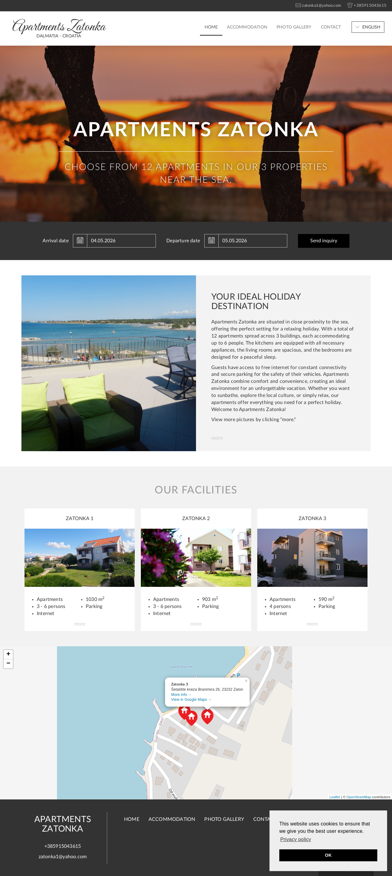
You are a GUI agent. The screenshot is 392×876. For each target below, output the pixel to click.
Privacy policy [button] (295, 839)
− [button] (8, 663)
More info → (181, 695)
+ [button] (8, 654)
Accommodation (247, 27)
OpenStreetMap (359, 797)
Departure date (183, 240)
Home (211, 27)
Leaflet (335, 797)
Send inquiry (323, 240)
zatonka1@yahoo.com (63, 856)
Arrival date (55, 240)
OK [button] (328, 855)
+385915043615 (62, 846)
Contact (331, 27)
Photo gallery (294, 27)
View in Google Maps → (191, 699)
